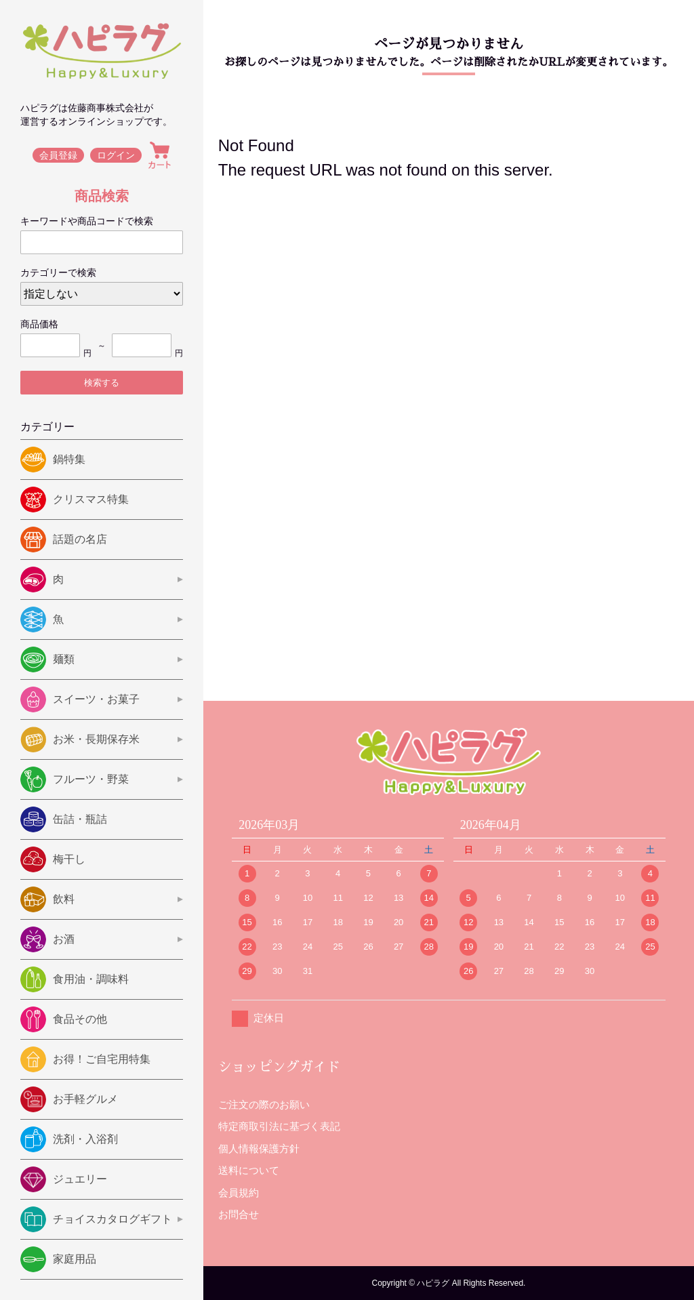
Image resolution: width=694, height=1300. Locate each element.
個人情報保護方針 (259, 1148)
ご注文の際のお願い (264, 1104)
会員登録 (58, 155)
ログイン (117, 155)
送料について (248, 1170)
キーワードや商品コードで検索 (86, 221)
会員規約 (238, 1192)
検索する (101, 383)
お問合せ (238, 1214)
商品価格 (39, 324)
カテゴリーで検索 (58, 272)
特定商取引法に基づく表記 (279, 1126)
